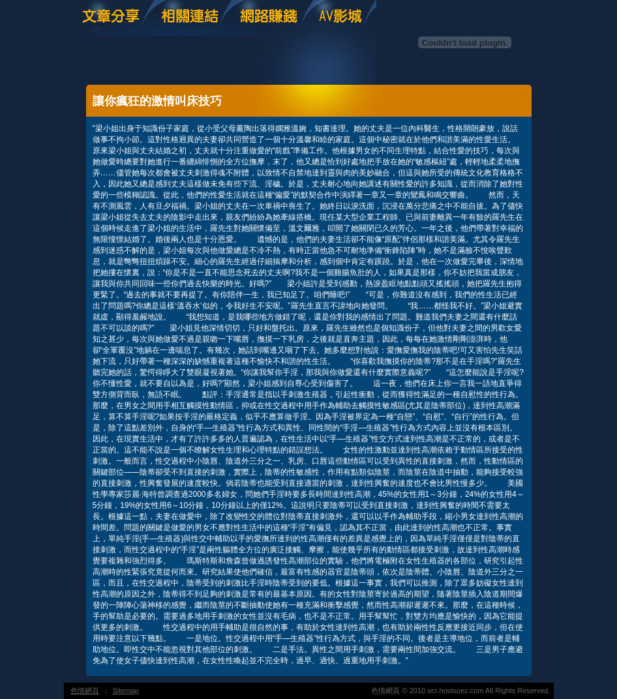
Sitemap (126, 690)
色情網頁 (84, 690)
